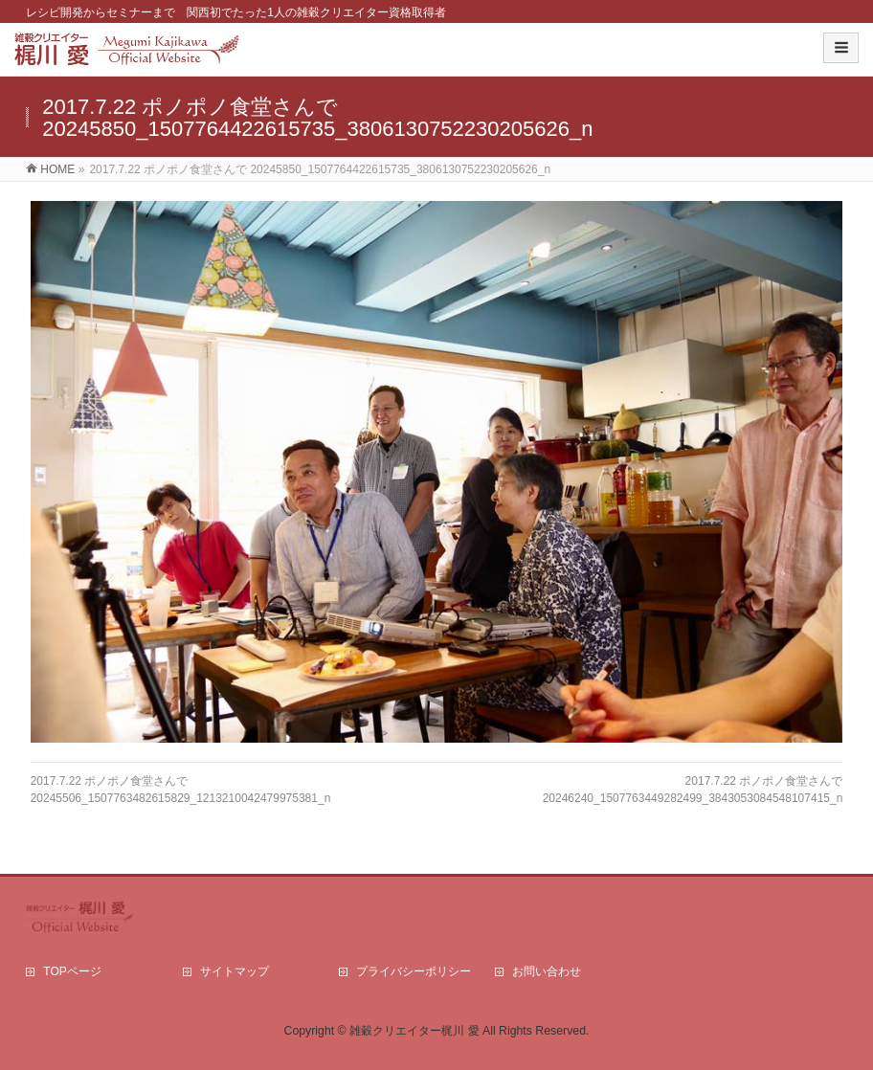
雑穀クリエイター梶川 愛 (414, 1030)
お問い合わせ (546, 971)
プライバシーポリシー (413, 971)
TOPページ (72, 971)
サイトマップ (234, 971)
